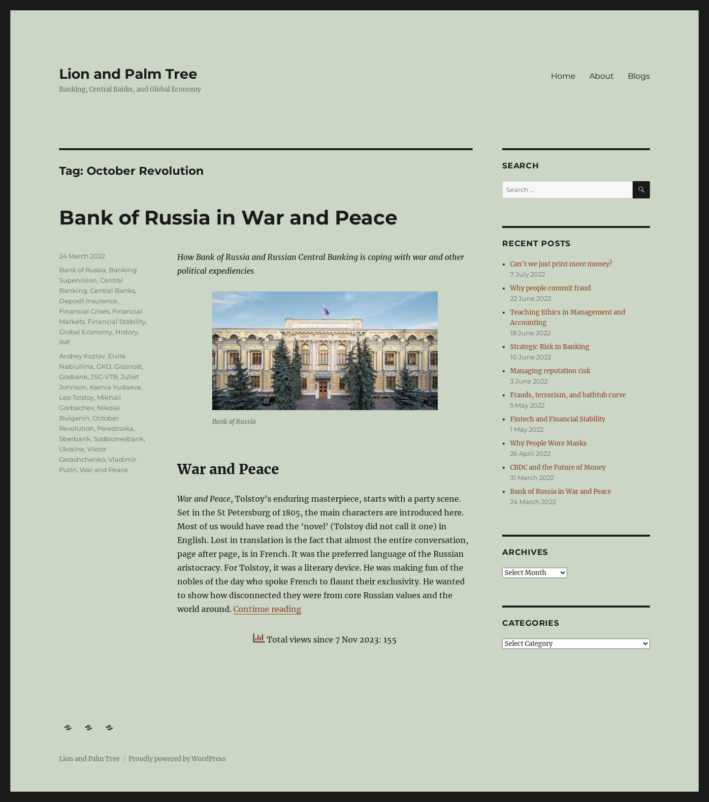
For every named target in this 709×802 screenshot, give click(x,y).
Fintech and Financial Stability (557, 419)
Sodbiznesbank (119, 439)
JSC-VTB (104, 377)
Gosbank (73, 377)
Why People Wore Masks (548, 443)
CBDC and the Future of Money (558, 467)
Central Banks (112, 290)
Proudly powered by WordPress (177, 759)
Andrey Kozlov (82, 356)
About (601, 76)
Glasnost (128, 366)
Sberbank (75, 439)
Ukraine (71, 449)
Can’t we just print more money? (561, 264)
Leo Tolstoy (76, 397)
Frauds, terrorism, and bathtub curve (568, 395)
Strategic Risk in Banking (549, 347)
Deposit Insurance (88, 301)
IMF (65, 342)
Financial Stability (117, 321)
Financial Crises (84, 311)
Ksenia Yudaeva (115, 387)
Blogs (639, 76)
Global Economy (85, 332)
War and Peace (104, 470)
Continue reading (267, 609)
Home (563, 76)
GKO (104, 366)
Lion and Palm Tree (128, 73)
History (126, 332)
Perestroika (115, 428)
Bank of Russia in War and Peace (228, 217)
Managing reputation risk (550, 371)
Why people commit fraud (550, 288)
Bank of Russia (82, 270)
